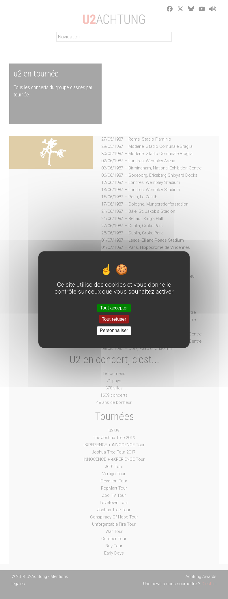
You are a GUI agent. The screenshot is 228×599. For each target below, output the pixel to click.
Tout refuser (114, 319)
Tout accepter (114, 307)
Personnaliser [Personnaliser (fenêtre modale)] (114, 330)
